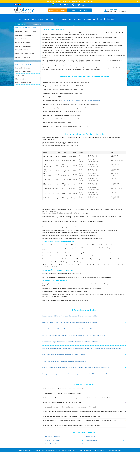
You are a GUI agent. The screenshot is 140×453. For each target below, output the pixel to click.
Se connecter (123, 11)
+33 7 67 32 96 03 (61, 4)
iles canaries (21, 24)
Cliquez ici (89, 1)
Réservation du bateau (23, 68)
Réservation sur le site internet (25, 31)
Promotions (65, 19)
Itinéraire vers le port (22, 57)
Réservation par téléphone (24, 35)
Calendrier (51, 19)
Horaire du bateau (21, 39)
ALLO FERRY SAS (115, 450)
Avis (100, 19)
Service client (20, 75)
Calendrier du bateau (22, 42)
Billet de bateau (20, 79)
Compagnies (37, 19)
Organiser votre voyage (23, 82)
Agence (77, 19)
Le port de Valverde (93, 100)
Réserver (110, 19)
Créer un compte (113, 11)
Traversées (23, 19)
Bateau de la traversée (23, 46)
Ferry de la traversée (22, 50)
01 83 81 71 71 (85, 4)
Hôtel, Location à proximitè (24, 53)
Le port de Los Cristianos (72, 100)
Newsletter (89, 19)
